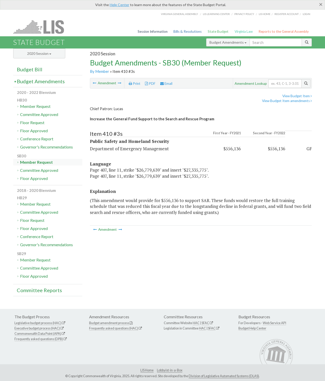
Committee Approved (39, 114)
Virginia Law (244, 31)
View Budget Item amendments (287, 101)
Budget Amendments (228, 42)
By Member (99, 71)
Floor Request (32, 122)
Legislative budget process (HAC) (37, 323)
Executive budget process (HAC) (37, 328)
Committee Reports (39, 290)
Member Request (35, 106)
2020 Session (39, 53)
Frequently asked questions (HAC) (113, 328)
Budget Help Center (252, 328)
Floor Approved (34, 130)
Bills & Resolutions (187, 31)
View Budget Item (297, 96)
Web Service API (274, 323)
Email (166, 83)
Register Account (286, 13)
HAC (196, 323)
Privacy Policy (244, 13)
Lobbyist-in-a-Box (169, 370)
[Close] (321, 4)
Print (134, 83)
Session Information (153, 31)
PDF (150, 83)
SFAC (205, 323)
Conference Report (36, 138)
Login (306, 13)
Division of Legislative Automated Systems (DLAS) (224, 376)
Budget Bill (29, 69)
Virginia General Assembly (179, 13)
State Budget (218, 31)
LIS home (264, 13)
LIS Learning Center (216, 13)
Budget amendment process (109, 323)
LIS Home (147, 370)
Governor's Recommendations (46, 146)
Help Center (119, 5)
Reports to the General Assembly (283, 31)
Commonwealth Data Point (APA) (37, 334)
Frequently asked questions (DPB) (38, 339)
